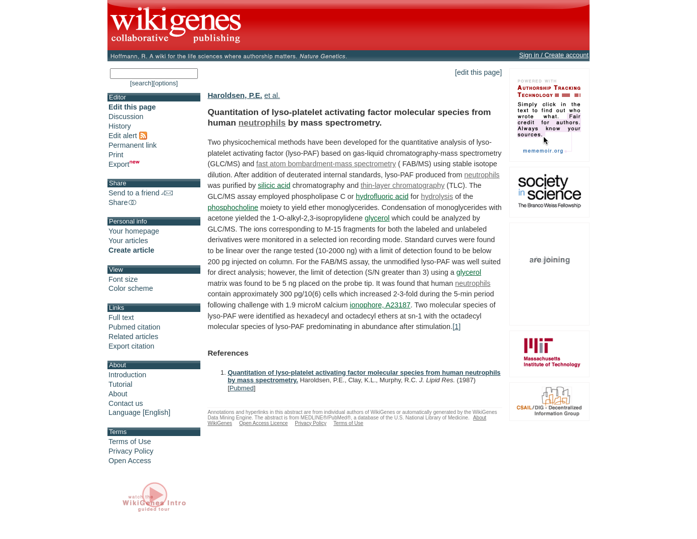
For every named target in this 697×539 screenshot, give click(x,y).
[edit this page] (478, 72)
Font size (123, 279)
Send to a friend (140, 193)
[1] (456, 326)
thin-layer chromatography (402, 185)
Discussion (126, 117)
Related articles (133, 337)
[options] (165, 83)
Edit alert (127, 136)
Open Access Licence (263, 423)
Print (116, 155)
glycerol (377, 218)
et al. (272, 95)
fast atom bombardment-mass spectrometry (326, 164)
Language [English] (139, 412)
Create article (131, 250)
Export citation (131, 346)
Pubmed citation (134, 327)
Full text (121, 317)
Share (123, 202)
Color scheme (130, 288)
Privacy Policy (131, 451)
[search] (141, 83)
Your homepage (133, 231)
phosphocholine (232, 207)
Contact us (125, 403)
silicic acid (274, 185)
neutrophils (262, 123)
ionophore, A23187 (380, 305)
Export (124, 164)
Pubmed (241, 388)
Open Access (129, 461)
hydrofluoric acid (382, 196)
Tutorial (120, 384)
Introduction (127, 375)
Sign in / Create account (554, 55)
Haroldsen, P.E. (234, 95)
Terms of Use (129, 442)
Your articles (128, 241)
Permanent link (132, 145)
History (119, 126)
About (118, 394)
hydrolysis (437, 196)
